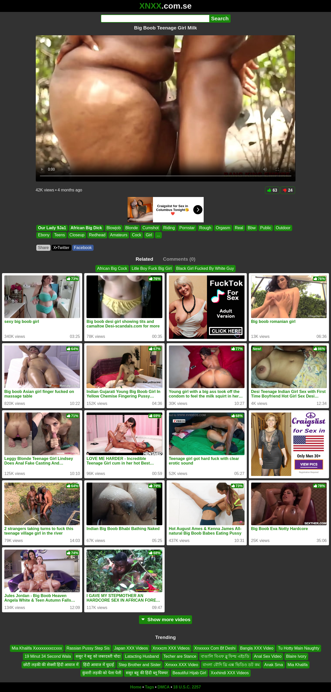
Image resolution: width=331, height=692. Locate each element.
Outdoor (283, 228)
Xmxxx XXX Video (181, 665)
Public (265, 228)
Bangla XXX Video (256, 648)
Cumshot (150, 228)
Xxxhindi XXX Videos (230, 673)
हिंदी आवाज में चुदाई (98, 665)
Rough (205, 228)
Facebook (83, 247)
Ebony (43, 235)
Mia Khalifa (298, 665)
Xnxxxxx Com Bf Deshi (215, 648)
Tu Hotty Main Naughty (298, 648)
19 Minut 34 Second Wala (48, 656)
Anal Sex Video (268, 656)
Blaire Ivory (296, 656)
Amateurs (118, 235)
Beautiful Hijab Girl (189, 673)
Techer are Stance (179, 656)
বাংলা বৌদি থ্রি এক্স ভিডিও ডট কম (231, 665)
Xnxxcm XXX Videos (170, 648)
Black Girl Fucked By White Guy (205, 268)
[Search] (155, 18)
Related (144, 259)
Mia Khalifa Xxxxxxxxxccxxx (37, 648)
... (158, 235)
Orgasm (223, 228)
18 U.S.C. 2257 (187, 687)
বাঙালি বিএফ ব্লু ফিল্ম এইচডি (225, 656)
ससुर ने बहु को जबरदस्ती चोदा (98, 656)
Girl (149, 235)
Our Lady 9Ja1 (52, 228)
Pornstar (187, 228)
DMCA (164, 687)
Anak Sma (273, 665)
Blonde (131, 228)
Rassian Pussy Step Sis (88, 648)
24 (288, 190)
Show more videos (165, 619)
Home (135, 687)
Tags (149, 687)
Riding (169, 228)
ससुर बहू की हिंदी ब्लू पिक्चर (147, 673)
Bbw (251, 228)
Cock (136, 235)
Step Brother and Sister (139, 665)
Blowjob (113, 228)
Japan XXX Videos (131, 648)
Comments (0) (179, 259)
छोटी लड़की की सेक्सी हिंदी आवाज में (51, 665)
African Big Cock (112, 268)
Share (43, 247)
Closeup (76, 235)
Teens (59, 235)
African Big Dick (86, 228)
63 (272, 190)
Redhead (97, 235)
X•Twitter (61, 247)
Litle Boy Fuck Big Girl (151, 268)
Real (239, 228)
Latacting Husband (142, 656)
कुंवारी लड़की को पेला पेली (101, 673)
